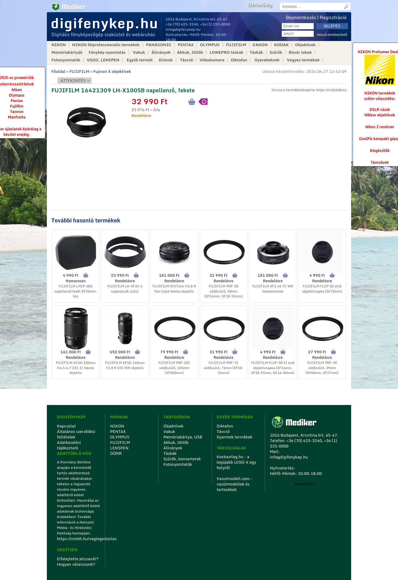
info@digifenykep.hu (183, 29)
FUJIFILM (236, 45)
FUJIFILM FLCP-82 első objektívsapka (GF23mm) (322, 288)
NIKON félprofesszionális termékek (105, 45)
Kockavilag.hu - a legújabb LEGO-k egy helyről (236, 462)
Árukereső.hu (305, 484)
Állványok (161, 52)
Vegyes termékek (303, 60)
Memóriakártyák (66, 52)
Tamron (16, 112)
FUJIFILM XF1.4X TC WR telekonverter (273, 288)
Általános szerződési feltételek (76, 434)
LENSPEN (119, 448)
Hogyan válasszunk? (76, 564)
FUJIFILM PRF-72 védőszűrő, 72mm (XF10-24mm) (223, 368)
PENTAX (186, 45)
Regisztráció (333, 17)
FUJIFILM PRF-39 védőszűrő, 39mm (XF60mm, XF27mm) (321, 368)
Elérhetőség (260, 5)
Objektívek (305, 45)
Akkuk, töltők (190, 52)
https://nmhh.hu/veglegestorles (79, 538)
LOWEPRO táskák (226, 52)
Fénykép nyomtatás (107, 52)
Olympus (16, 95)
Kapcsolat (66, 426)
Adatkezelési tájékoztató (69, 445)
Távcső (186, 60)
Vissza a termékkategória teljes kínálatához (309, 90)
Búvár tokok (300, 52)
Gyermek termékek (234, 437)
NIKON (58, 45)
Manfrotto (17, 117)
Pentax (17, 101)
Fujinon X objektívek (112, 71)
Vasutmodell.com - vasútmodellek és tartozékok (235, 484)
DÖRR (116, 453)
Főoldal (58, 71)
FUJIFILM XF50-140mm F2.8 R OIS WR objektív (125, 365)
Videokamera (211, 60)
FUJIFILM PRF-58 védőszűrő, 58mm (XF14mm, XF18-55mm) (223, 291)
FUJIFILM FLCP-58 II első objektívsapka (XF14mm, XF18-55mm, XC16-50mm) (273, 368)
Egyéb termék (140, 60)
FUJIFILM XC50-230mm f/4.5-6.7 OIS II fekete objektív (76, 368)
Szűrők (276, 52)
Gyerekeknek (266, 60)
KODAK (281, 45)
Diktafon (239, 60)
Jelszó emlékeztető (331, 34)
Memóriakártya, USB (182, 437)
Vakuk (139, 52)
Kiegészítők (380, 150)
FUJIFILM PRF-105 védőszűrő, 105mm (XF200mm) (174, 368)
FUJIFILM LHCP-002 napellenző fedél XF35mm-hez (75, 291)
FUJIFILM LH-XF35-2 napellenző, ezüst (124, 288)
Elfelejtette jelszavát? (78, 558)
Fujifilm (16, 106)
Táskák (256, 52)
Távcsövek (380, 162)
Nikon (17, 90)
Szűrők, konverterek (182, 459)
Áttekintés (73, 80)
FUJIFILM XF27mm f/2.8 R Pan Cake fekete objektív (174, 288)
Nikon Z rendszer (379, 127)
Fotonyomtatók (65, 60)
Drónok (166, 60)
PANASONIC (158, 45)
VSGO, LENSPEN (103, 60)
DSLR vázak (379, 109)
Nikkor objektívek (379, 115)
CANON (260, 45)
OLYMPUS (209, 45)
